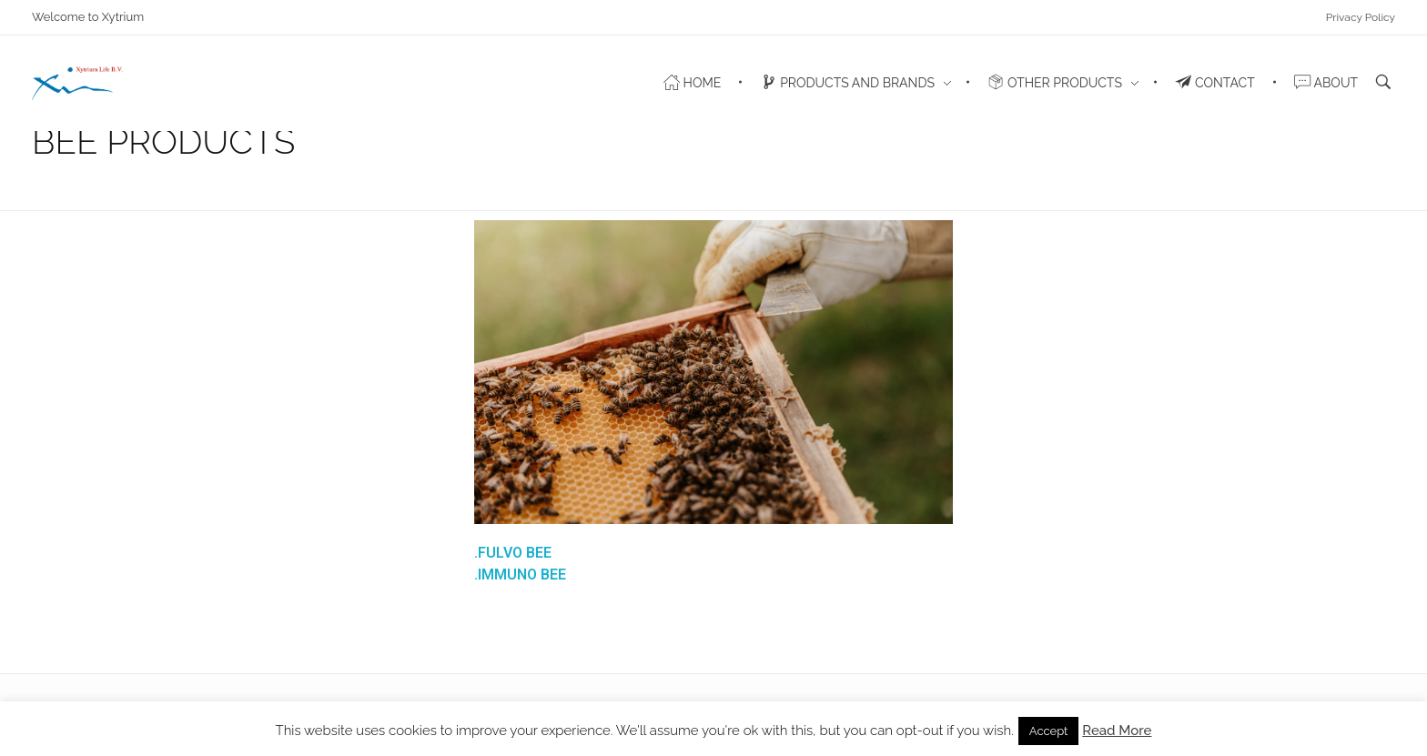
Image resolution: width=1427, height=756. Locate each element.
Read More (1116, 730)
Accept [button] (1048, 731)
